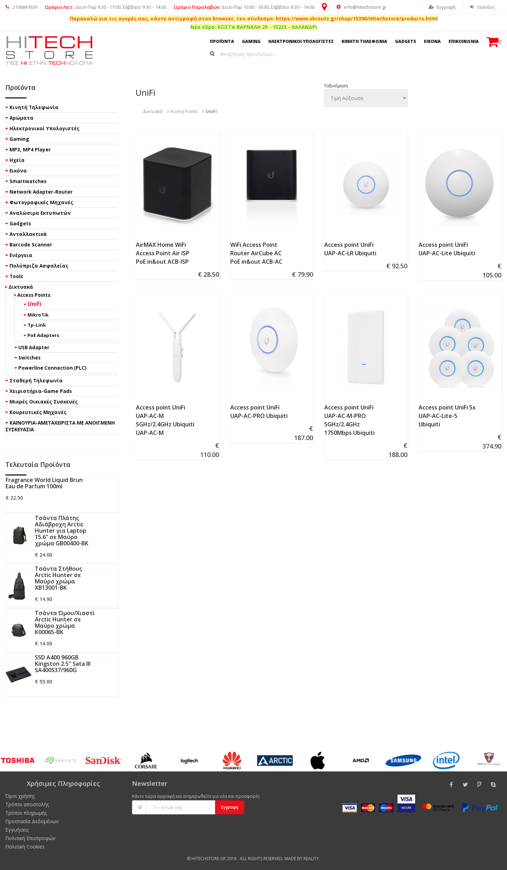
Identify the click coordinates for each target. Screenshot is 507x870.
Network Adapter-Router (41, 191)
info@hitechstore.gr (361, 7)
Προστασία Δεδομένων (32, 821)
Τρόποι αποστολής (27, 804)
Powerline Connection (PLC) (52, 368)
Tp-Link (36, 325)
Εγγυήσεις (17, 829)
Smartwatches (28, 181)
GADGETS (405, 41)
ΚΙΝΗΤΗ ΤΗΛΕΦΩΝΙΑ (364, 41)
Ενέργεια (21, 255)
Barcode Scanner (31, 244)
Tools (16, 276)
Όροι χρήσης (20, 796)
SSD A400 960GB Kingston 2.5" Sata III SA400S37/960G (62, 663)
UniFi (34, 304)
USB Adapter (33, 347)
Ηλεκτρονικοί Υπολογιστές (45, 128)
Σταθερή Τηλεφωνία (36, 380)
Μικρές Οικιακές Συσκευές (44, 401)
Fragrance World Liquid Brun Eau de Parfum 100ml (44, 483)
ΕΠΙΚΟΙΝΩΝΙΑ (464, 41)
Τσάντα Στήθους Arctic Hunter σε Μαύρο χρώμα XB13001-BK (58, 578)
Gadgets (20, 223)
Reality (311, 859)
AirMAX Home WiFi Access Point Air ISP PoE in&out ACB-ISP (162, 253)
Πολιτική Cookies (25, 846)
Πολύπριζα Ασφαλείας (39, 265)
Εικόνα (18, 170)
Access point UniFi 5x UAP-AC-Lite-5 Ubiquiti (447, 415)
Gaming (19, 139)
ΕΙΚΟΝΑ (432, 41)
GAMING (251, 41)
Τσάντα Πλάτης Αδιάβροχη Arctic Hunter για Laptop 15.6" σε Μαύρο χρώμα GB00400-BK (61, 530)
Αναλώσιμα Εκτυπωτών (40, 212)
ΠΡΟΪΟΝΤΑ (222, 41)
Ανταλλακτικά (28, 234)
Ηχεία (17, 160)
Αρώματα (21, 117)
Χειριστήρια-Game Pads (41, 391)
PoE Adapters (43, 335)
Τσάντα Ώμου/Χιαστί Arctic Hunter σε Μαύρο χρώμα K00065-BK (65, 622)
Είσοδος (482, 7)
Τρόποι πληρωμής (26, 812)
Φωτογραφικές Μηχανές (41, 202)
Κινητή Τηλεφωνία (34, 107)
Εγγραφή (442, 7)
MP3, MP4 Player (30, 149)
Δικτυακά (152, 111)
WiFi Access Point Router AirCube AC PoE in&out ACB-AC (256, 253)
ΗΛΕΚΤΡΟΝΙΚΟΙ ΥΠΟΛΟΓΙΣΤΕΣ (301, 41)
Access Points (184, 111)
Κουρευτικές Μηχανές (38, 412)
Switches (29, 358)
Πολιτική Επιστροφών (30, 838)
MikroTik (38, 315)
